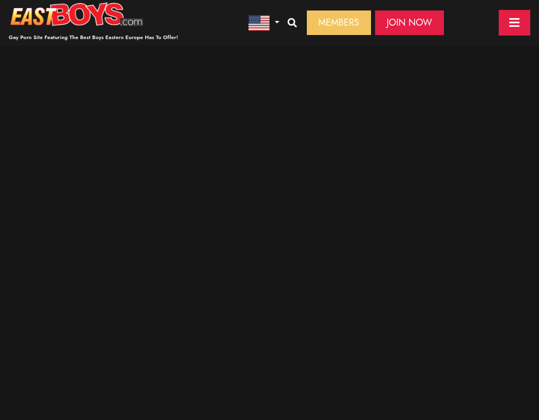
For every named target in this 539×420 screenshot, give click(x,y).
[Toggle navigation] (514, 23)
